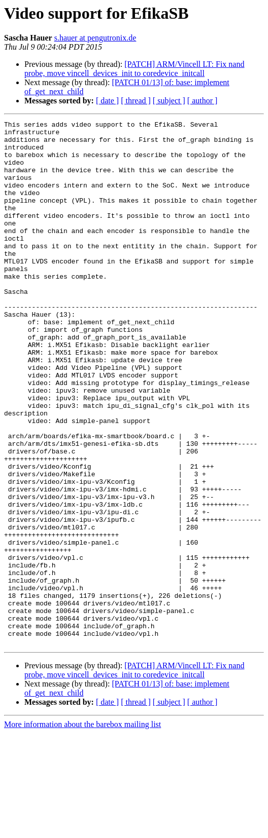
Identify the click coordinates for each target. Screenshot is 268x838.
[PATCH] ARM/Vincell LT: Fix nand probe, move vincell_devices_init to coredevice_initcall (134, 69)
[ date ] (107, 100)
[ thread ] (136, 100)
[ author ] (202, 100)
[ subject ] (169, 100)
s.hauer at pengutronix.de (95, 37)
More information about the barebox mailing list (82, 829)
